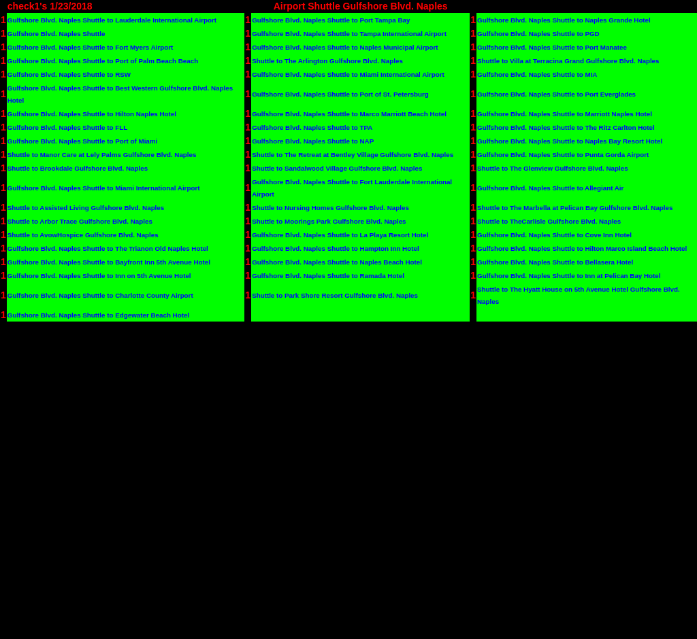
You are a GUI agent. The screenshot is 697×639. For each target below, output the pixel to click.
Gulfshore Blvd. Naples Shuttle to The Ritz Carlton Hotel (566, 127)
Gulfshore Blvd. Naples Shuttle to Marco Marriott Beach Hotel (349, 114)
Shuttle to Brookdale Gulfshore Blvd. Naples (77, 168)
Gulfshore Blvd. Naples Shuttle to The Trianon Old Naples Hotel (107, 248)
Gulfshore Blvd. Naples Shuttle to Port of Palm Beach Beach (102, 61)
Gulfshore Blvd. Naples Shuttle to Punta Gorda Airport (563, 154)
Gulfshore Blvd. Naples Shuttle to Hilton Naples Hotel (91, 114)
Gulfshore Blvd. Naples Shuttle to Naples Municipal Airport (345, 47)
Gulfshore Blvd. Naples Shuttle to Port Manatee (552, 47)
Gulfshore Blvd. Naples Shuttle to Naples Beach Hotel (337, 262)
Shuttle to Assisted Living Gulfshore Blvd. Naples (85, 207)
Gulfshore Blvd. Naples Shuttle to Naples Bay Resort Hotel (569, 141)
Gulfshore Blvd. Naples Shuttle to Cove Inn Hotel (554, 235)
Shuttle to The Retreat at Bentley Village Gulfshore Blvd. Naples (352, 154)
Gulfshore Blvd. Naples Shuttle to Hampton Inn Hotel (335, 248)
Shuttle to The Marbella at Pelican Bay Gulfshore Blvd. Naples (574, 207)
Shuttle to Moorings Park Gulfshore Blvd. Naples (329, 221)
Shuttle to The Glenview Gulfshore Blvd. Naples (552, 168)
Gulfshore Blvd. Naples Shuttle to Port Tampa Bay (331, 20)
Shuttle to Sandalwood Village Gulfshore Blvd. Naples (337, 168)
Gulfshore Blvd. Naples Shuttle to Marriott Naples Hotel (564, 114)
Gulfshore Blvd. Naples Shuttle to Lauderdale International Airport (111, 20)
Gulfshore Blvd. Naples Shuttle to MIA (537, 74)
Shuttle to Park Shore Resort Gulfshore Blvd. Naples (335, 295)
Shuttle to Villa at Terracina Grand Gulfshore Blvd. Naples (568, 61)
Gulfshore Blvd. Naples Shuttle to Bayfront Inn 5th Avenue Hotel (108, 262)
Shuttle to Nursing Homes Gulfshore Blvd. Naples (330, 207)
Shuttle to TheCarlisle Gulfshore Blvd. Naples (549, 221)
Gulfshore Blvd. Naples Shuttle (56, 33)
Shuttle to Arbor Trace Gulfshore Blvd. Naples (79, 221)
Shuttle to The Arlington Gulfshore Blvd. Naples (327, 61)
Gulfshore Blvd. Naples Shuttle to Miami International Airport (348, 74)
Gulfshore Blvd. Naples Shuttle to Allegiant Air (550, 188)
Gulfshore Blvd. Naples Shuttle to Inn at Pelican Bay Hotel (568, 275)
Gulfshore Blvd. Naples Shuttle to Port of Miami (82, 141)
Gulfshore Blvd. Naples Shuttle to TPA (312, 127)
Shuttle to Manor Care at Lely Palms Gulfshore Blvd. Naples (102, 154)
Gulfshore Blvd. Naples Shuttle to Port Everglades (556, 94)
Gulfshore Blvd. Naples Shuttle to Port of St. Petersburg (340, 94)
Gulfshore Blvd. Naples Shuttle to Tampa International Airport (349, 33)
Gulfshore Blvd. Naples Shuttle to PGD (538, 33)
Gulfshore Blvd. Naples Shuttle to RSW (69, 74)
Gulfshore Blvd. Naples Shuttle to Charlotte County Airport (100, 295)
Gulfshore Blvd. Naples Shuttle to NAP (313, 141)
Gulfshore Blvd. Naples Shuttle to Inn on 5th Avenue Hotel (99, 275)
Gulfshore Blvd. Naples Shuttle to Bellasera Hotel (555, 262)
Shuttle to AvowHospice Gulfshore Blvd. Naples (83, 235)
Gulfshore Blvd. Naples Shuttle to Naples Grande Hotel (564, 20)
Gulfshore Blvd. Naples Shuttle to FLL (67, 127)
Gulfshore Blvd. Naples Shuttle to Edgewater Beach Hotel (98, 315)
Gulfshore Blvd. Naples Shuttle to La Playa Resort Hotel (340, 235)
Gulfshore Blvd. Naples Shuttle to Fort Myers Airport (90, 47)
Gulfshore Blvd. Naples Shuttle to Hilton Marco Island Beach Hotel (582, 248)
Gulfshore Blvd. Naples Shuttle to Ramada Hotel (328, 275)
